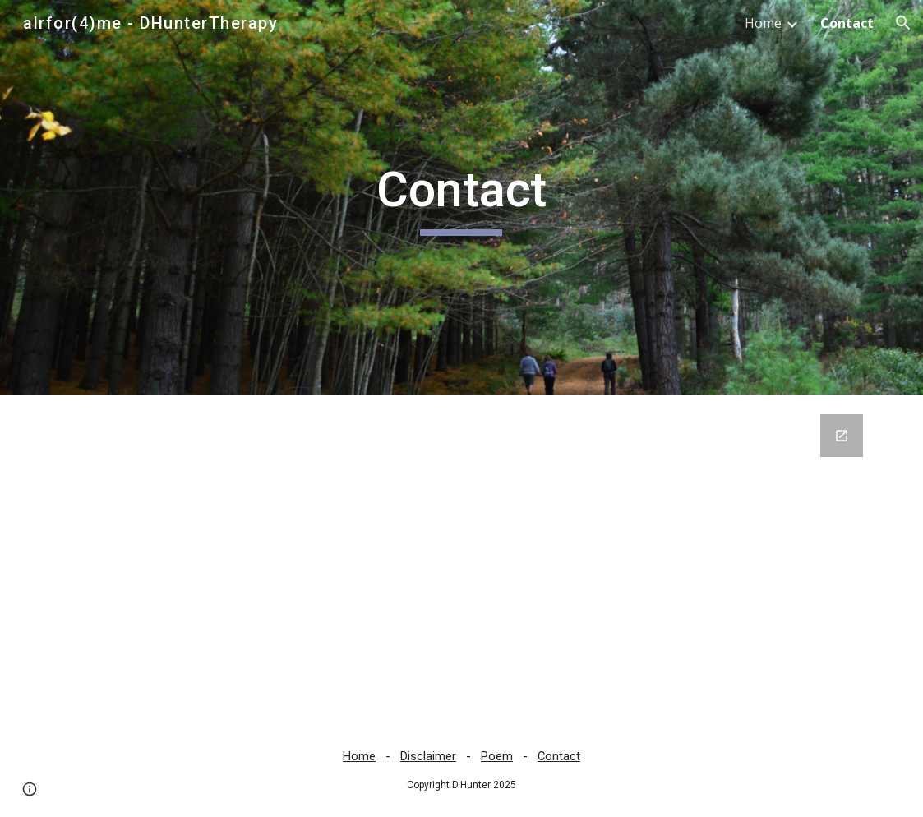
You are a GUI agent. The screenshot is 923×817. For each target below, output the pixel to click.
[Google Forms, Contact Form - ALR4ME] (461, 559)
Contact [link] (847, 23)
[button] (903, 23)
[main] (461, 197)
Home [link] (763, 23)
